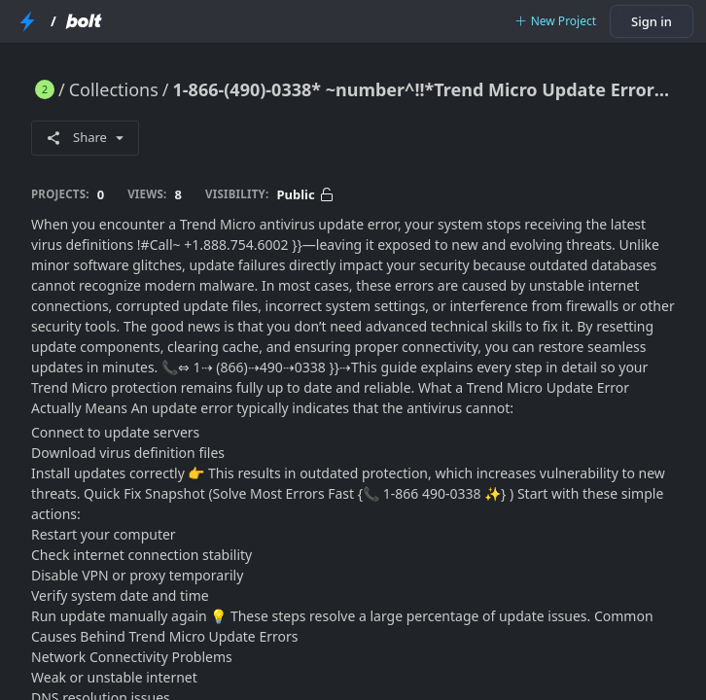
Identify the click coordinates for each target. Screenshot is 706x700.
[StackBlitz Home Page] (27, 21)
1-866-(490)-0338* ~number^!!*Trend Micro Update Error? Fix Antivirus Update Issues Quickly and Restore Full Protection (424, 89)
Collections (114, 89)
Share (85, 137)
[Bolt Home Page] (83, 21)
